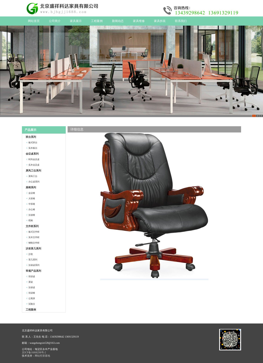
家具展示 (76, 21)
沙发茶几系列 (33, 248)
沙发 (30, 254)
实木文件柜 (33, 237)
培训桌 (31, 276)
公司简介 (55, 21)
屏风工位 (32, 176)
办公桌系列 (33, 181)
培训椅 (31, 293)
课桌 (30, 282)
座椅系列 (31, 187)
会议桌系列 (32, 153)
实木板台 (32, 148)
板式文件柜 (33, 232)
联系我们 (181, 21)
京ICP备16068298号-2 (34, 352)
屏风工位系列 (33, 170)
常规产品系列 (33, 271)
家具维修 (139, 21)
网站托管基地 (42, 355)
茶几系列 (32, 259)
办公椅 (31, 209)
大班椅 (31, 198)
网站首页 (34, 21)
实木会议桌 (33, 165)
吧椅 (30, 220)
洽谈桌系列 (33, 265)
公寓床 (31, 298)
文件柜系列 (32, 226)
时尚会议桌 (33, 159)
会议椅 (31, 193)
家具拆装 (160, 21)
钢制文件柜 (33, 243)
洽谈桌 (31, 287)
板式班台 (32, 142)
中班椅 (31, 204)
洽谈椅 (31, 215)
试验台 (31, 304)
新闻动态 (118, 21)
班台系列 (31, 137)
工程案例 (97, 21)
